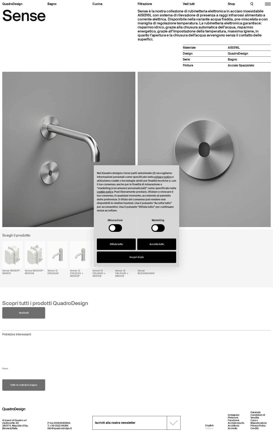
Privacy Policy (258, 425)
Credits (255, 428)
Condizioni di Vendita (258, 416)
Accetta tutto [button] (156, 244)
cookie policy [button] (105, 191)
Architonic (233, 425)
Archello (232, 428)
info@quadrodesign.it (59, 428)
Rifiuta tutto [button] (116, 244)
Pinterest (233, 417)
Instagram (233, 415)
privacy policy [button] (163, 177)
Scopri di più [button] (136, 257)
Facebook (233, 420)
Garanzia (255, 412)
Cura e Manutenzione (259, 422)
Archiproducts (236, 423)
